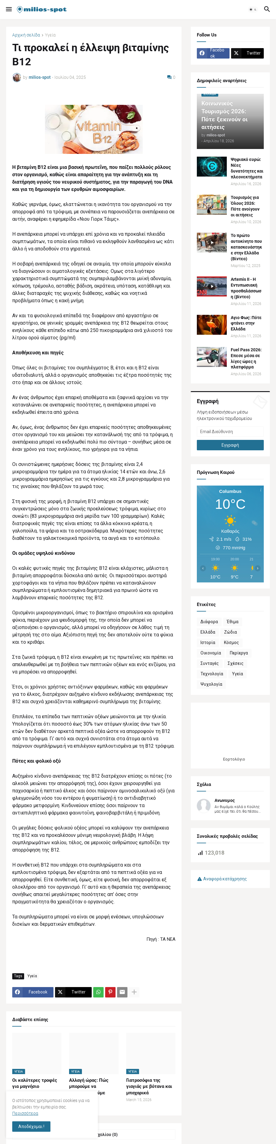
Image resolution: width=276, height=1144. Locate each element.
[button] (8, 9)
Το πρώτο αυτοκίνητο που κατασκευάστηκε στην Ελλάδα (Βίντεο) (246, 247)
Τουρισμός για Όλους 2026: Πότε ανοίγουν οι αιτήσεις (245, 206)
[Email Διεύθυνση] (230, 431)
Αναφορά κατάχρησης (225, 878)
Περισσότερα (25, 1113)
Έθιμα (232, 621)
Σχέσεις (236, 663)
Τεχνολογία (212, 673)
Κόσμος (231, 642)
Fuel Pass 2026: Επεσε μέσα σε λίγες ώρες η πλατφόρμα (246, 358)
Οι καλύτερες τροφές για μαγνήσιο (34, 1083)
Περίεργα (239, 652)
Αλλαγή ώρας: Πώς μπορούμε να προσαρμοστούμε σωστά (89, 1089)
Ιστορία (208, 642)
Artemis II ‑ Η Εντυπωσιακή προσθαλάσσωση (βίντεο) (246, 288)
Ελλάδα (208, 632)
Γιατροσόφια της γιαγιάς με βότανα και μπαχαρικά (149, 1086)
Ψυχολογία (211, 684)
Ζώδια (230, 632)
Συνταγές (210, 663)
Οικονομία (211, 652)
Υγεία (50, 35)
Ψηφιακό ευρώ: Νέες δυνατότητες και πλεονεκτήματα (247, 168)
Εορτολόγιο (234, 759)
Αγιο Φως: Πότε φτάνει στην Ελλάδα (246, 323)
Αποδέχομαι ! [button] (31, 1126)
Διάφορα (209, 621)
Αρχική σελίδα (26, 35)
